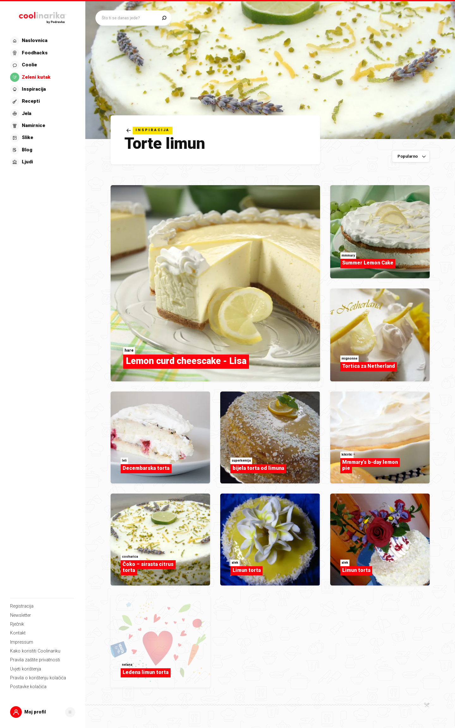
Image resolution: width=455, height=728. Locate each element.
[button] (43, 712)
